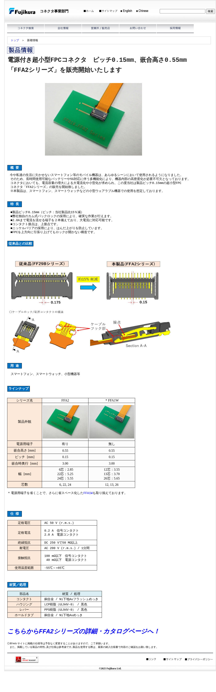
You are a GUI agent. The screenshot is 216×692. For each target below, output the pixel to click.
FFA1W (88, 502)
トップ (15, 40)
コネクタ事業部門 (54, 11)
